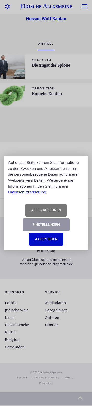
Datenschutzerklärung (27, 192)
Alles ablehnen (46, 210)
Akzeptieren (46, 239)
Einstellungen (46, 224)
